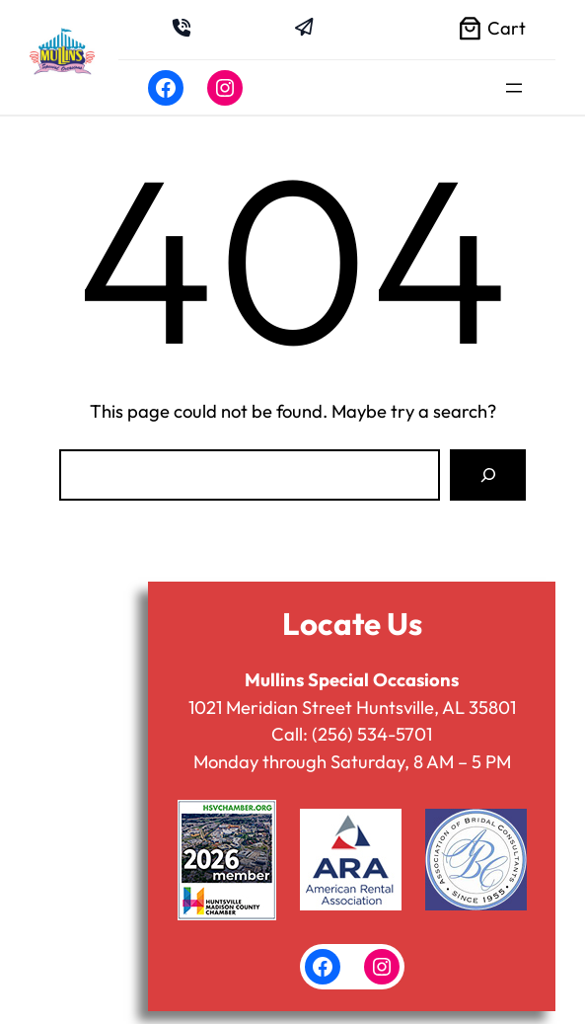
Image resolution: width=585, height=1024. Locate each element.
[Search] (488, 475)
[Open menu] (514, 88)
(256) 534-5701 (372, 734)
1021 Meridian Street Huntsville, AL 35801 (352, 707)
